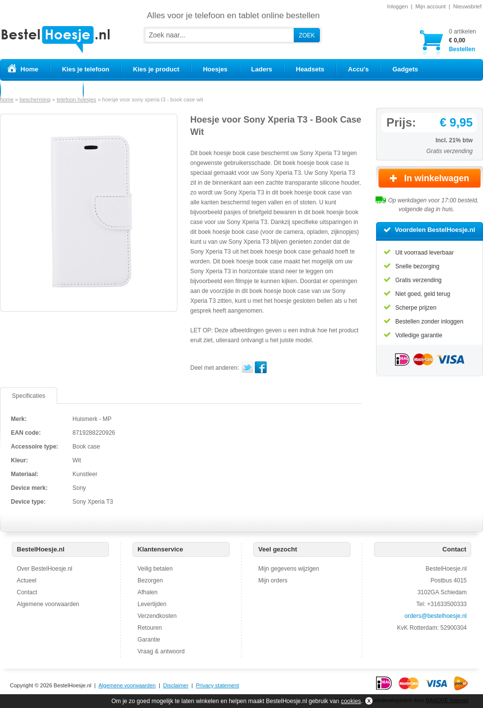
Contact (27, 592)
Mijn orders (272, 580)
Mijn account (430, 6)
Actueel (26, 580)
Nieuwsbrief (467, 6)
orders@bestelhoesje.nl (436, 615)
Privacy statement (217, 685)
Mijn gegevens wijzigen (288, 568)
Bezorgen (150, 580)
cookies (351, 701)
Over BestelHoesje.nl (44, 568)
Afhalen (148, 592)
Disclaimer (175, 685)
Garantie (149, 639)
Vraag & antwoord (161, 651)
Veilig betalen (155, 568)
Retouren (150, 627)
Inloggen (397, 6)
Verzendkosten (157, 615)
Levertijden (152, 604)
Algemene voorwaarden (48, 604)
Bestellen (462, 40)
